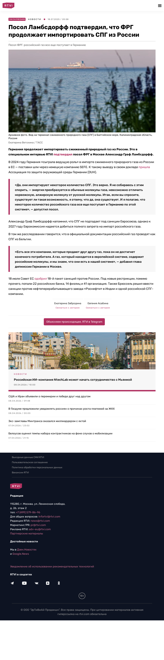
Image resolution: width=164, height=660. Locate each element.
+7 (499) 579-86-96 (28, 512)
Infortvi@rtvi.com (49, 516)
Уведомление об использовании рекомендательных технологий (52, 566)
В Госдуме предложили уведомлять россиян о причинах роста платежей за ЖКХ (61, 408)
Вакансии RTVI (20, 472)
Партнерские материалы (26, 533)
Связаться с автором (68, 308)
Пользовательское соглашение (30, 462)
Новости (34, 19)
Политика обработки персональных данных (37, 467)
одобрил (40, 278)
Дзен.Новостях (27, 549)
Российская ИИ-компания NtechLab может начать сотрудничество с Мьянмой (73, 380)
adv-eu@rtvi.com (40, 529)
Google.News (21, 553)
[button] (160, 5)
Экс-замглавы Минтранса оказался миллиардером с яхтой (47, 421)
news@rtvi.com (40, 520)
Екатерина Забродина (67, 303)
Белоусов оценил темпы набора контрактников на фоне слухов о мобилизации (60, 433)
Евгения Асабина (98, 303)
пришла (144, 167)
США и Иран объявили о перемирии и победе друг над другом (49, 396)
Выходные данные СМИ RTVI (28, 457)
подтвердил (63, 154)
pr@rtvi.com (38, 525)
